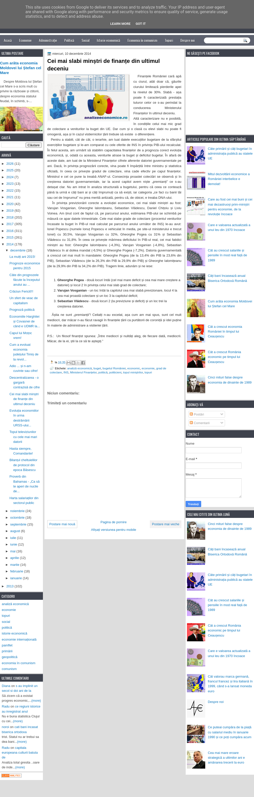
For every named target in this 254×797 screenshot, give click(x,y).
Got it (141, 24)
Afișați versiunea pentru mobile (113, 530)
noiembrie (17, 511)
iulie (13, 538)
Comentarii (200, 423)
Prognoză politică (22, 310)
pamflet (7, 645)
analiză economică (79, 368)
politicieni (115, 372)
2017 (10, 224)
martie (15, 565)
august (15, 531)
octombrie (17, 517)
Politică (69, 40)
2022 (10, 190)
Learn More (120, 24)
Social (85, 40)
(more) (36, 700)
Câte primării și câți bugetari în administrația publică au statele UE (230, 153)
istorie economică (14, 633)
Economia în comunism (142, 40)
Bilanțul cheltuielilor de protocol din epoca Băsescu (23, 465)
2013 (10, 586)
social (6, 622)
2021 (10, 197)
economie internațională (19, 639)
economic (133, 368)
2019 (10, 210)
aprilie (15, 558)
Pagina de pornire (114, 522)
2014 (10, 244)
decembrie (18, 250)
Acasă (8, 40)
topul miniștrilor (133, 372)
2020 (10, 204)
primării (7, 651)
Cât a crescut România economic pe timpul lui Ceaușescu (224, 357)
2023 (10, 184)
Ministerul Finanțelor (83, 372)
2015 (10, 237)
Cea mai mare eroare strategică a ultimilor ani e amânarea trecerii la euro (226, 758)
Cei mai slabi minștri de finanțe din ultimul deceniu (24, 399)
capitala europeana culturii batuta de (20, 752)
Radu (6, 706)
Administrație (48, 40)
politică (102, 372)
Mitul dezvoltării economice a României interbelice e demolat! (229, 179)
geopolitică (9, 657)
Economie (25, 40)
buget (97, 368)
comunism (9, 669)
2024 (10, 177)
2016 (10, 231)
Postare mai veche (165, 524)
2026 (10, 164)
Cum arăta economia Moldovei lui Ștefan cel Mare (20, 68)
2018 (10, 217)
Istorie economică (108, 40)
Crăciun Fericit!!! (21, 291)
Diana (6, 686)
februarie (17, 571)
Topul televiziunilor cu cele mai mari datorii (23, 437)
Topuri (169, 40)
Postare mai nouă (62, 524)
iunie (14, 544)
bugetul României (114, 368)
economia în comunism (18, 663)
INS (66, 372)
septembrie (18, 524)
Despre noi (187, 40)
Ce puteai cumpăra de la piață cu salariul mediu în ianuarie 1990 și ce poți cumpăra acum (229, 732)
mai (13, 551)
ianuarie (16, 578)
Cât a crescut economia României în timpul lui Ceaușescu (225, 331)
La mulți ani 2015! (22, 257)
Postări (197, 414)
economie (148, 368)
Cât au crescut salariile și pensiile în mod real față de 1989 (227, 255)
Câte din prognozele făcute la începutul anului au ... (24, 280)
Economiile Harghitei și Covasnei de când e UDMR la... (24, 321)
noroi (5, 727)
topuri (148, 372)
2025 (10, 170)
